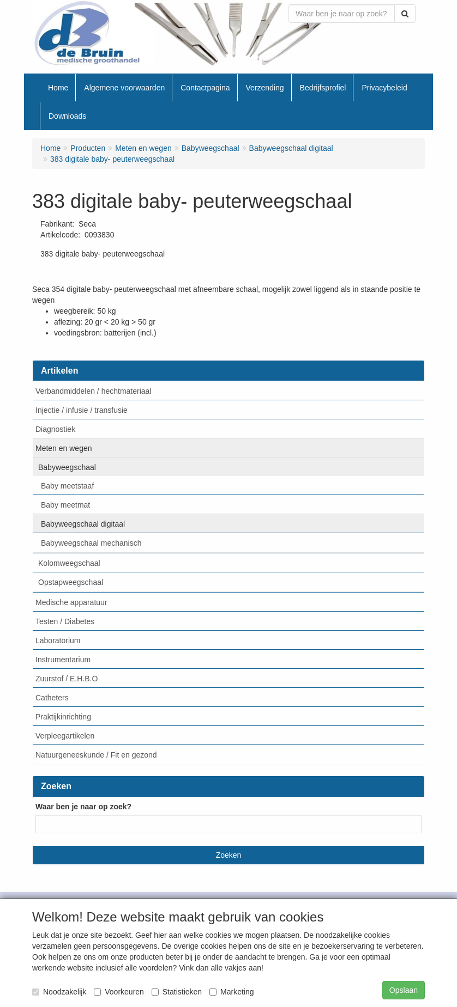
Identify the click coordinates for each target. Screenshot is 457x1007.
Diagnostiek (55, 429)
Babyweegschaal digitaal (83, 524)
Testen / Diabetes (64, 621)
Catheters (52, 697)
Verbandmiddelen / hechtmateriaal (93, 391)
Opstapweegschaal (70, 582)
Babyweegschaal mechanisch (91, 543)
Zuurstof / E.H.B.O (66, 678)
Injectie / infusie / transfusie (81, 410)
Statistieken (177, 991)
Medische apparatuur (71, 602)
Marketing (231, 991)
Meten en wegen (63, 448)
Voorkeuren (119, 991)
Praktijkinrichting (63, 716)
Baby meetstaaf (67, 485)
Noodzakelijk (59, 991)
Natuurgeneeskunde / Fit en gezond (96, 754)
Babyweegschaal (67, 467)
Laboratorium (58, 640)
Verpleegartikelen (64, 735)
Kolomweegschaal (69, 563)
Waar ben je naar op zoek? (83, 806)
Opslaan (403, 990)
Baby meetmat (65, 505)
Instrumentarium (63, 659)
